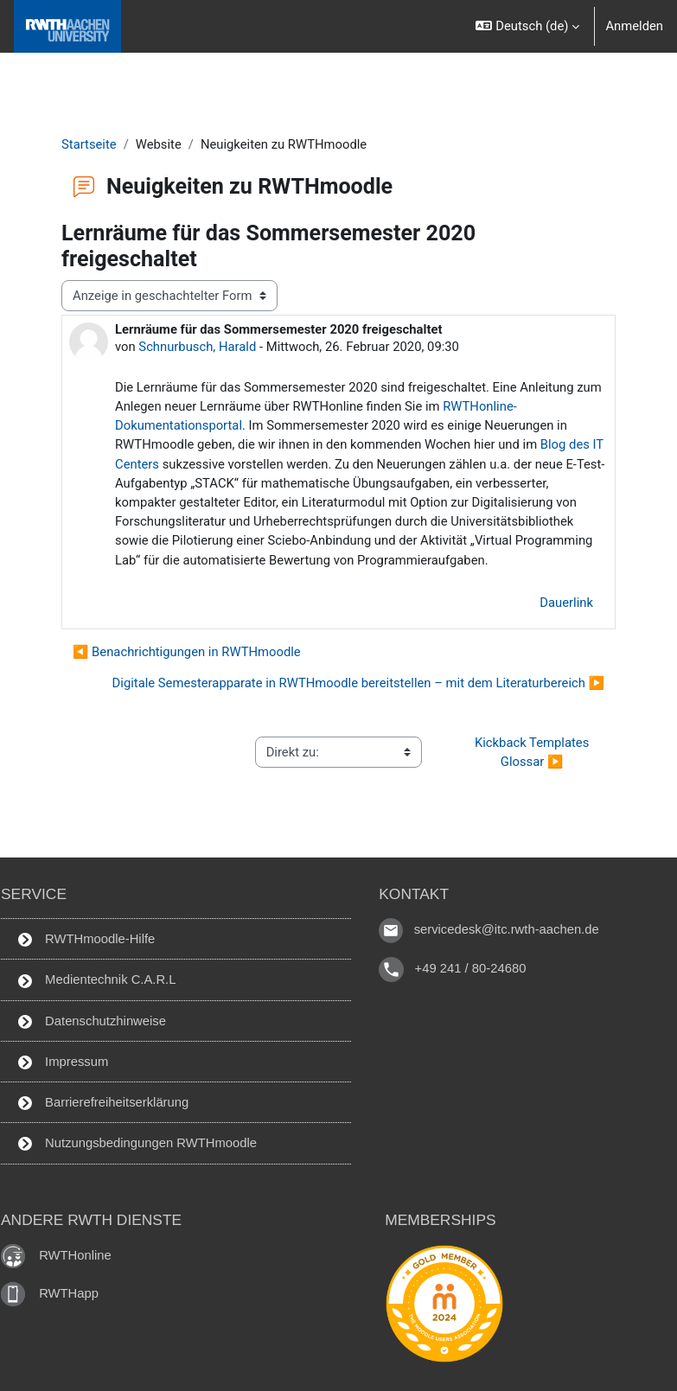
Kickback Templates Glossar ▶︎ (533, 752)
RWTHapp (69, 1293)
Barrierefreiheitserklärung (103, 1102)
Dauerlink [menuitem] (566, 602)
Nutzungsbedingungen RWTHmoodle (137, 1143)
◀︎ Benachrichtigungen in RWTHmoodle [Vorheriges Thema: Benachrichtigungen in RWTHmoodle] (187, 652)
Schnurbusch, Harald (197, 346)
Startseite (89, 144)
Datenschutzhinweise (92, 1021)
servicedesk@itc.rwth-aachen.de (506, 930)
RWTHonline (75, 1255)
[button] (527, 26)
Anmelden (634, 26)
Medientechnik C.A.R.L (97, 980)
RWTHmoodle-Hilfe (86, 939)
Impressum (63, 1062)
